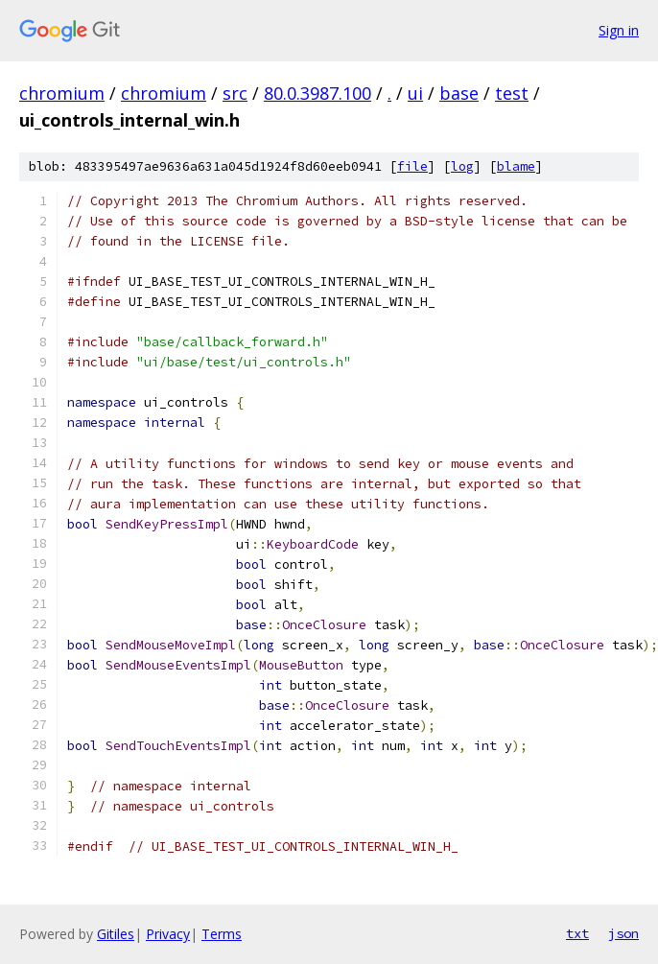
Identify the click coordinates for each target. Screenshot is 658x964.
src (235, 93)
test (512, 93)
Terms (221, 934)
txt (577, 933)
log (462, 166)
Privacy (168, 934)
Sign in (619, 30)
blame (516, 166)
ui (415, 93)
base (459, 93)
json (623, 933)
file (412, 166)
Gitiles (115, 934)
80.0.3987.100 (317, 93)
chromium (62, 93)
